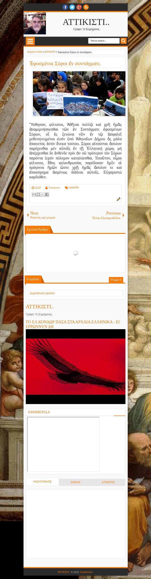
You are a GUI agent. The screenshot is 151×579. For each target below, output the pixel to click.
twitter (72, 7)
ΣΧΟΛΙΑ (75, 482)
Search (124, 41)
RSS (86, 7)
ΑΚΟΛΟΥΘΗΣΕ (42, 481)
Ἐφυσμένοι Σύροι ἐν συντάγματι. (65, 63)
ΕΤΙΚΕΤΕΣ (108, 482)
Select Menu (30, 41)
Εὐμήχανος (54, 187)
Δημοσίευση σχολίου (42, 293)
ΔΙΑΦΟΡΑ (74, 187)
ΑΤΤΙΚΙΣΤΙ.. (86, 22)
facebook (65, 7)
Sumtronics (86, 572)
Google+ (79, 7)
